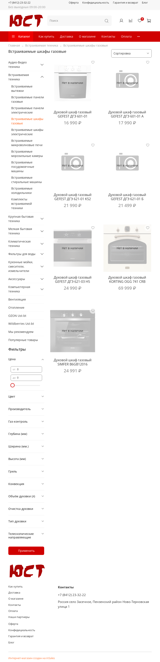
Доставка (66, 36)
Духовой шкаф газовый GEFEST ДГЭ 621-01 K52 (72, 196)
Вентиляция (17, 299)
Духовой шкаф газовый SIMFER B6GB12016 (72, 362)
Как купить (46, 36)
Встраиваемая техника (41, 45)
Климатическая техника (19, 243)
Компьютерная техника (19, 289)
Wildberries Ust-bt (21, 324)
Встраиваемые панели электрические (27, 110)
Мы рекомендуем (20, 332)
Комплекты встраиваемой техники (21, 203)
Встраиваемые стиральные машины (26, 180)
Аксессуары (16, 279)
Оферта (74, 2)
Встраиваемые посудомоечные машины (22, 166)
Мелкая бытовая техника (20, 231)
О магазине (87, 36)
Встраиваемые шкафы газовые (27, 121)
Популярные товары (23, 340)
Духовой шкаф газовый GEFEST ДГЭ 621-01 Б (127, 196)
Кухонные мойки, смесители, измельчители (20, 266)
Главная (14, 45)
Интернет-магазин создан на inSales (31, 658)
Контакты (108, 36)
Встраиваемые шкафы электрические (27, 132)
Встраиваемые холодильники (21, 190)
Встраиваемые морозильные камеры (27, 153)
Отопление (16, 308)
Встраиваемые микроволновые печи (26, 143)
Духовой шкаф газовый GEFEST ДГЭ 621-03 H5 (72, 279)
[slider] (13, 385)
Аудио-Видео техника (17, 64)
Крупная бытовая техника (21, 219)
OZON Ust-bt (17, 316)
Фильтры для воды (21, 254)
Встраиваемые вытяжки (21, 88)
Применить (26, 551)
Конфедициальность (95, 2)
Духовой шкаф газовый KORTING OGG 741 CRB (127, 279)
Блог (145, 2)
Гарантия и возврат (125, 2)
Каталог (20, 36)
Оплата (126, 36)
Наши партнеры (19, 617)
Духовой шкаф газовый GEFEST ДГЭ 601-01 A (127, 114)
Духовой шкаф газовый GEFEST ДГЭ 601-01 (72, 114)
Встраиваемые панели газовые (27, 99)
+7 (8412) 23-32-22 (19, 2)
